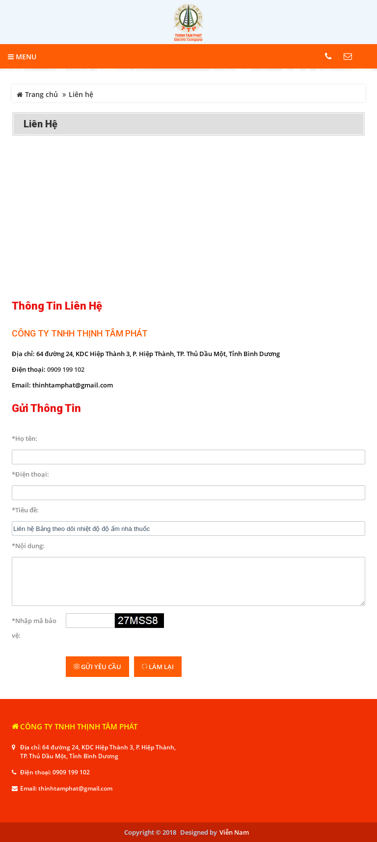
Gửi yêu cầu (97, 666)
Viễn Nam (234, 832)
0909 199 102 (65, 369)
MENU (22, 56)
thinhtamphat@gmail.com (75, 788)
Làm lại (158, 666)
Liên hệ (40, 124)
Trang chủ (37, 94)
